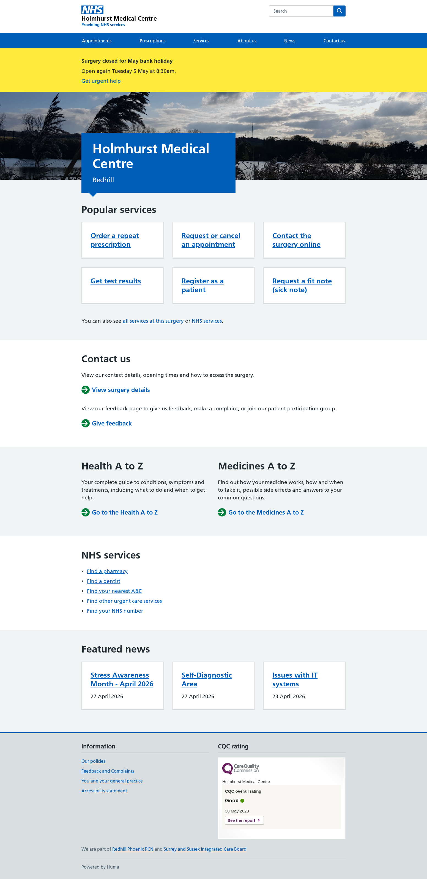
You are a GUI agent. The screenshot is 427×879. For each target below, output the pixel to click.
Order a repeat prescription (115, 240)
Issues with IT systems (294, 679)
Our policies (93, 761)
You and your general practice (112, 781)
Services (201, 40)
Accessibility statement (104, 791)
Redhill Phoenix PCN (133, 849)
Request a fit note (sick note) (302, 285)
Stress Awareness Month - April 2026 (122, 679)
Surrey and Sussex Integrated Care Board (205, 849)
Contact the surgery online (296, 240)
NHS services (207, 321)
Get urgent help (101, 81)
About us (246, 40)
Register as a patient (203, 285)
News (289, 40)
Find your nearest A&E (114, 591)
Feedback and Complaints (107, 771)
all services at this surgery (153, 321)
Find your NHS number (115, 611)
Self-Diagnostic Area (207, 679)
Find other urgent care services (124, 601)
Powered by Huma (100, 867)
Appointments (96, 40)
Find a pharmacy (107, 571)
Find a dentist (103, 581)
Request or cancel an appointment (211, 240)
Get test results (116, 281)
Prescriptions (152, 40)
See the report (241, 820)
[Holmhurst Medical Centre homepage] (119, 16)
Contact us (334, 40)
